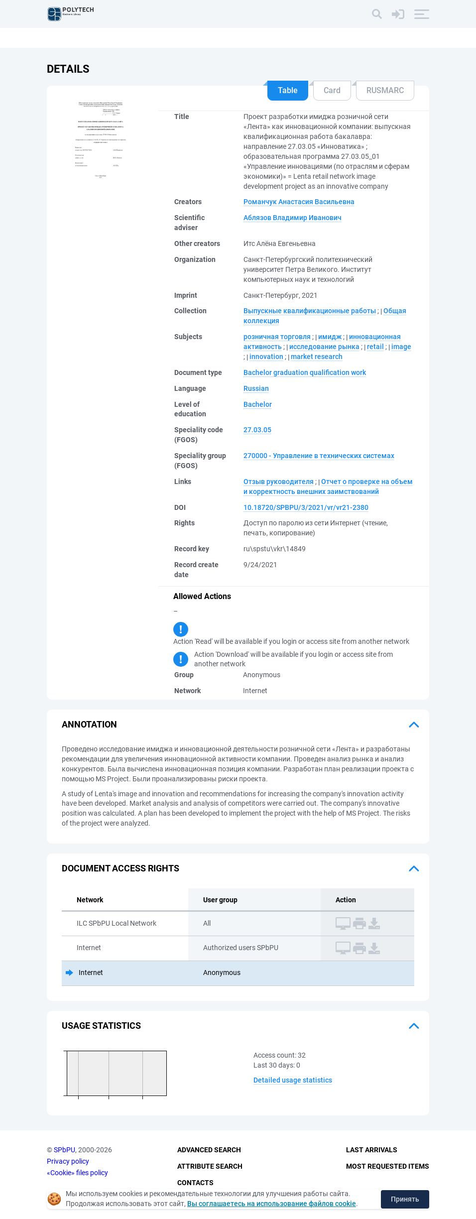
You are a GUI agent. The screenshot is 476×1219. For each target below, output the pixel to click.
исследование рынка (324, 347)
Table (288, 90)
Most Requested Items (387, 1166)
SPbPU (64, 1150)
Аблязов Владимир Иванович (292, 218)
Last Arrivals (371, 1150)
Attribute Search (209, 1166)
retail (375, 347)
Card (332, 90)
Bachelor (257, 404)
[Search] (377, 14)
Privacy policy (68, 1161)
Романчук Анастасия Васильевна (299, 202)
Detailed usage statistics (292, 1080)
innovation (266, 357)
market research (317, 357)
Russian (256, 388)
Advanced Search (209, 1150)
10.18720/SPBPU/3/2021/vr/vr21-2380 (305, 507)
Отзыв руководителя (278, 482)
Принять (405, 1199)
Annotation (89, 724)
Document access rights (120, 868)
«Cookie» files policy (77, 1173)
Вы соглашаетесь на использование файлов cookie (271, 1204)
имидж (330, 337)
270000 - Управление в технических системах (318, 456)
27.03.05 (257, 430)
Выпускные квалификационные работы (309, 311)
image (401, 347)
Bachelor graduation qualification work (304, 372)
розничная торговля (277, 337)
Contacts (195, 1183)
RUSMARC (385, 90)
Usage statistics (101, 1025)
